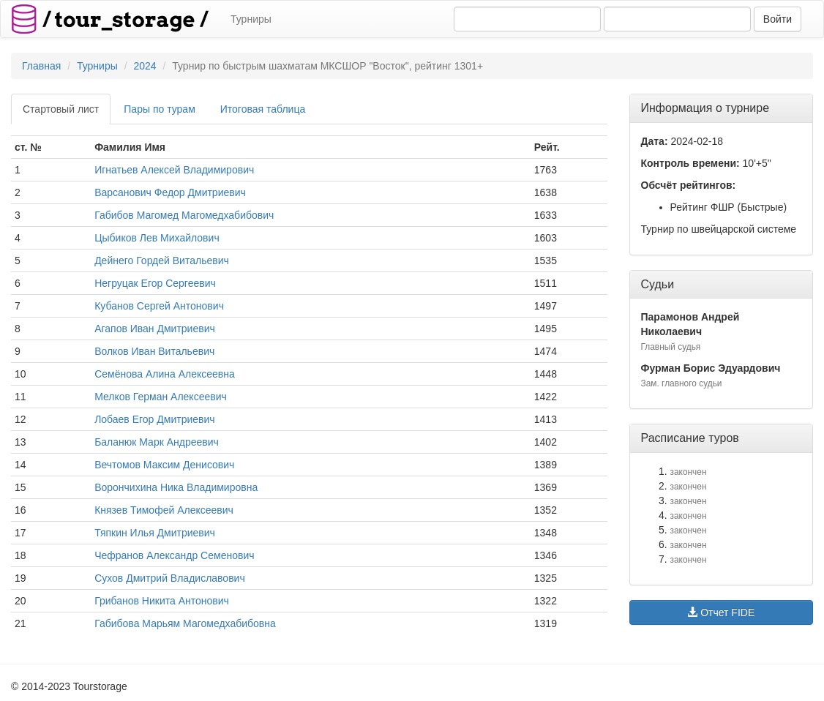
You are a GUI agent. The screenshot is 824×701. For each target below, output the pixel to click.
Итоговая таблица (262, 109)
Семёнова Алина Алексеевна (164, 374)
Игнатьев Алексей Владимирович (174, 170)
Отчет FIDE (720, 612)
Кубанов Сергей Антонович (159, 306)
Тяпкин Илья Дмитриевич (154, 533)
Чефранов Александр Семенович (174, 555)
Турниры (251, 19)
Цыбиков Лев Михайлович (157, 238)
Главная (41, 66)
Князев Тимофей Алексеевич (163, 510)
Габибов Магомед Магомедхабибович (184, 215)
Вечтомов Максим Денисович (164, 465)
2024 (144, 66)
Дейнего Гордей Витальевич (161, 260)
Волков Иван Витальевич (154, 351)
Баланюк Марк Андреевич (156, 442)
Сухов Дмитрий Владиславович (169, 578)
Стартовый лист (61, 109)
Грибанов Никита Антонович (161, 601)
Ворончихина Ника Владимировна (176, 487)
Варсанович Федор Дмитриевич (170, 192)
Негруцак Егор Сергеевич (155, 283)
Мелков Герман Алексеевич (160, 396)
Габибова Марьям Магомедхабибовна (185, 623)
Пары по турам (159, 109)
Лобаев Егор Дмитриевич (154, 419)
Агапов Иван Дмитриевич (154, 328)
